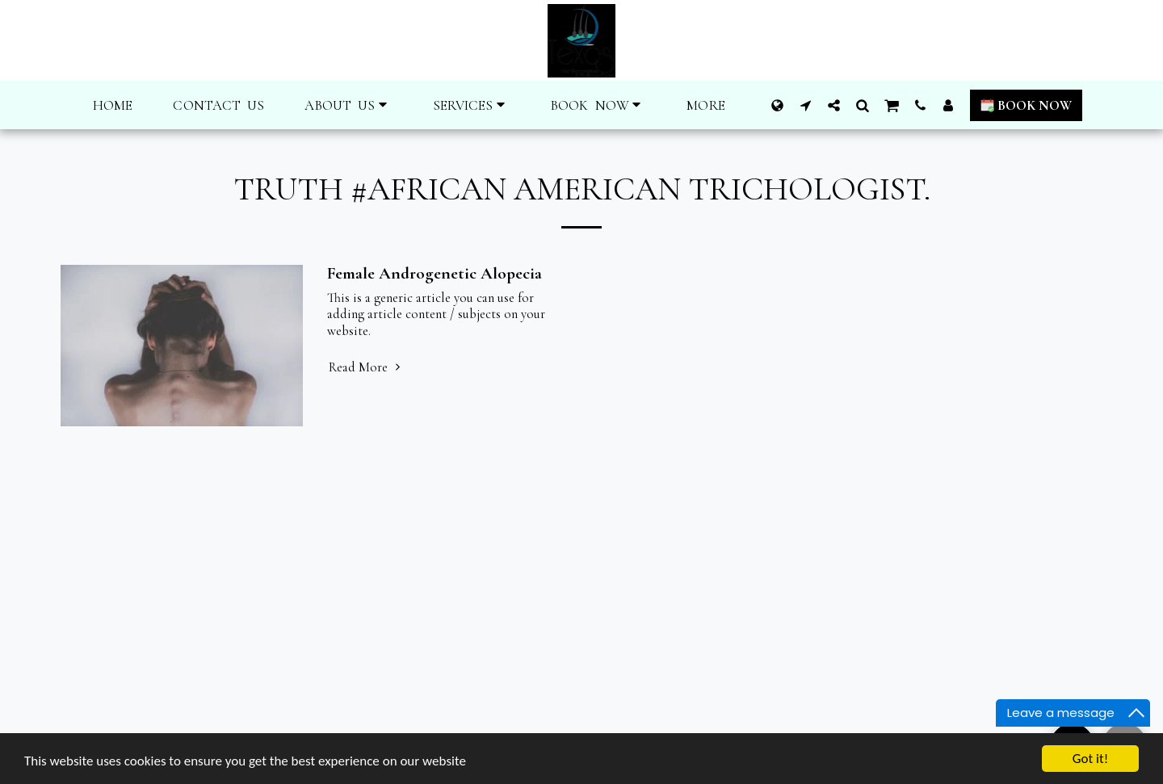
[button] (348, 105)
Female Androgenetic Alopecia (434, 273)
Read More (367, 367)
